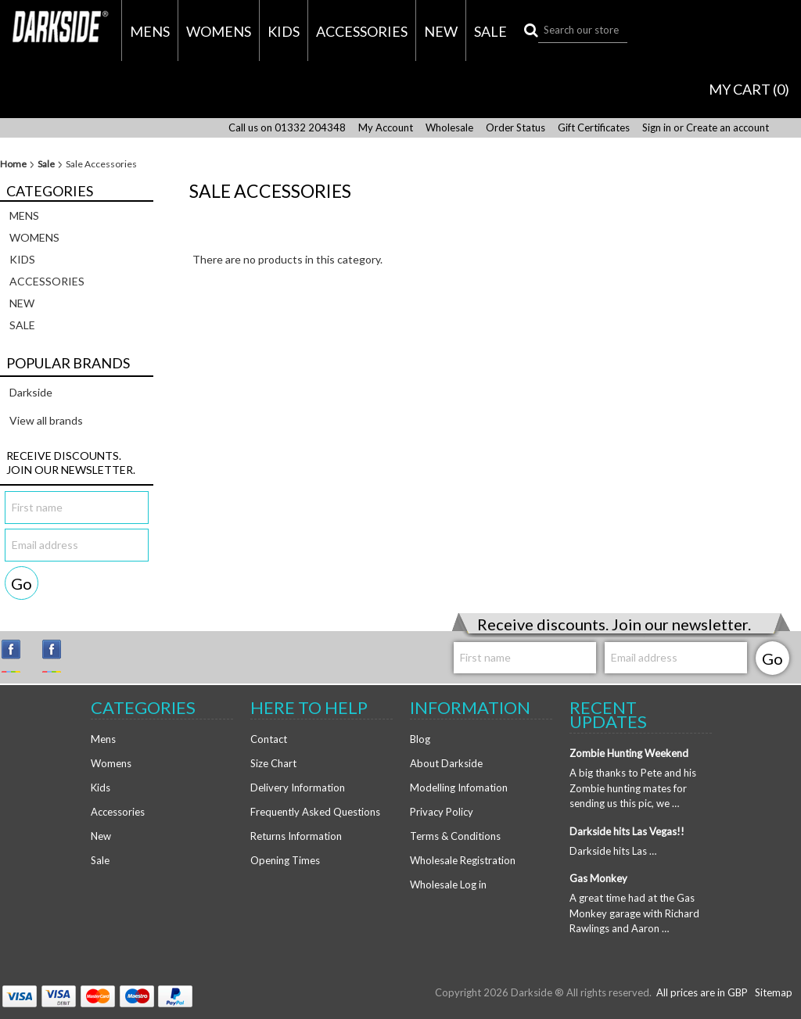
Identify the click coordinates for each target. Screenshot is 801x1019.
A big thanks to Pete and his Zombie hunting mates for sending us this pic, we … (632, 787)
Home (13, 164)
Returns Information (296, 836)
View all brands (46, 420)
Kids (284, 31)
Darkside (30, 392)
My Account (385, 128)
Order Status (515, 128)
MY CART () (749, 89)
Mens (150, 31)
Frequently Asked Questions (315, 812)
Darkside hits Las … (612, 851)
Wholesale (449, 128)
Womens (218, 31)
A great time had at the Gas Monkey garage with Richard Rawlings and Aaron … (634, 913)
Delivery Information (297, 787)
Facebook (58, 656)
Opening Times (285, 860)
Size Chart (273, 763)
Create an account (727, 128)
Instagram (18, 656)
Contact (268, 739)
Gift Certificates (594, 128)
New (441, 31)
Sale (490, 31)
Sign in (656, 128)
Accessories (362, 31)
